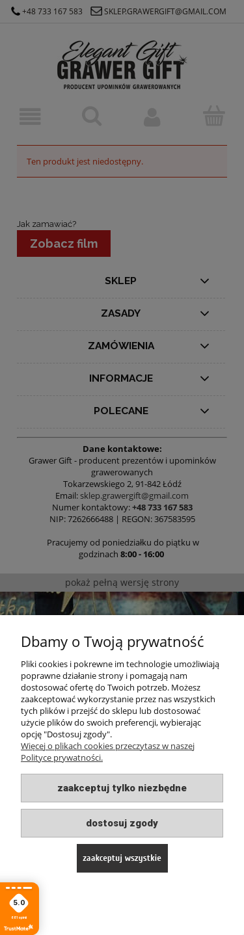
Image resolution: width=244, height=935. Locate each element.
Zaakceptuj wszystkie (122, 857)
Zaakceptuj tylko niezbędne (122, 788)
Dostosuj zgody (122, 823)
